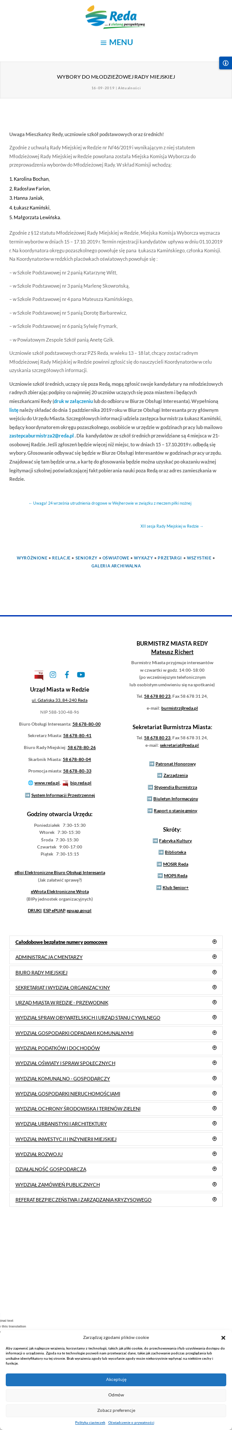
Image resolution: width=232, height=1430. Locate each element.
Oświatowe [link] (116, 557)
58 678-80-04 (77, 759)
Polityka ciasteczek (90, 1422)
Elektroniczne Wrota (60, 891)
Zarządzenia (176, 775)
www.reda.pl (47, 782)
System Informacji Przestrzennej (63, 795)
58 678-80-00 (86, 723)
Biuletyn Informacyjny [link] (175, 798)
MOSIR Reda (175, 864)
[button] (223, 1337)
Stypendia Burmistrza (175, 787)
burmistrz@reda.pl (179, 708)
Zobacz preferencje (116, 1410)
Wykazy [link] (143, 557)
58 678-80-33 (77, 770)
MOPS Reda (175, 875)
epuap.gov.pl (79, 910)
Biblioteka (175, 852)
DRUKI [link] (35, 910)
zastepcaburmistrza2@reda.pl (41, 435)
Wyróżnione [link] (32, 557)
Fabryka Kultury (175, 840)
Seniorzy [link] (87, 557)
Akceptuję (116, 1379)
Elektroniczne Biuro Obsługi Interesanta (60, 872)
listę (14, 410)
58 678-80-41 (77, 735)
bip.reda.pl (80, 782)
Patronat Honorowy (176, 763)
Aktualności (129, 88)
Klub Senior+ (176, 887)
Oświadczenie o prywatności (131, 1422)
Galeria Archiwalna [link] (116, 565)
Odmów (116, 1394)
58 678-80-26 (82, 747)
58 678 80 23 (157, 696)
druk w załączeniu (73, 401)
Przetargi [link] (170, 557)
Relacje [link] (61, 557)
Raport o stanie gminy (175, 810)
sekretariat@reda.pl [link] (179, 745)
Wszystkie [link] (199, 557)
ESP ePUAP (54, 910)
